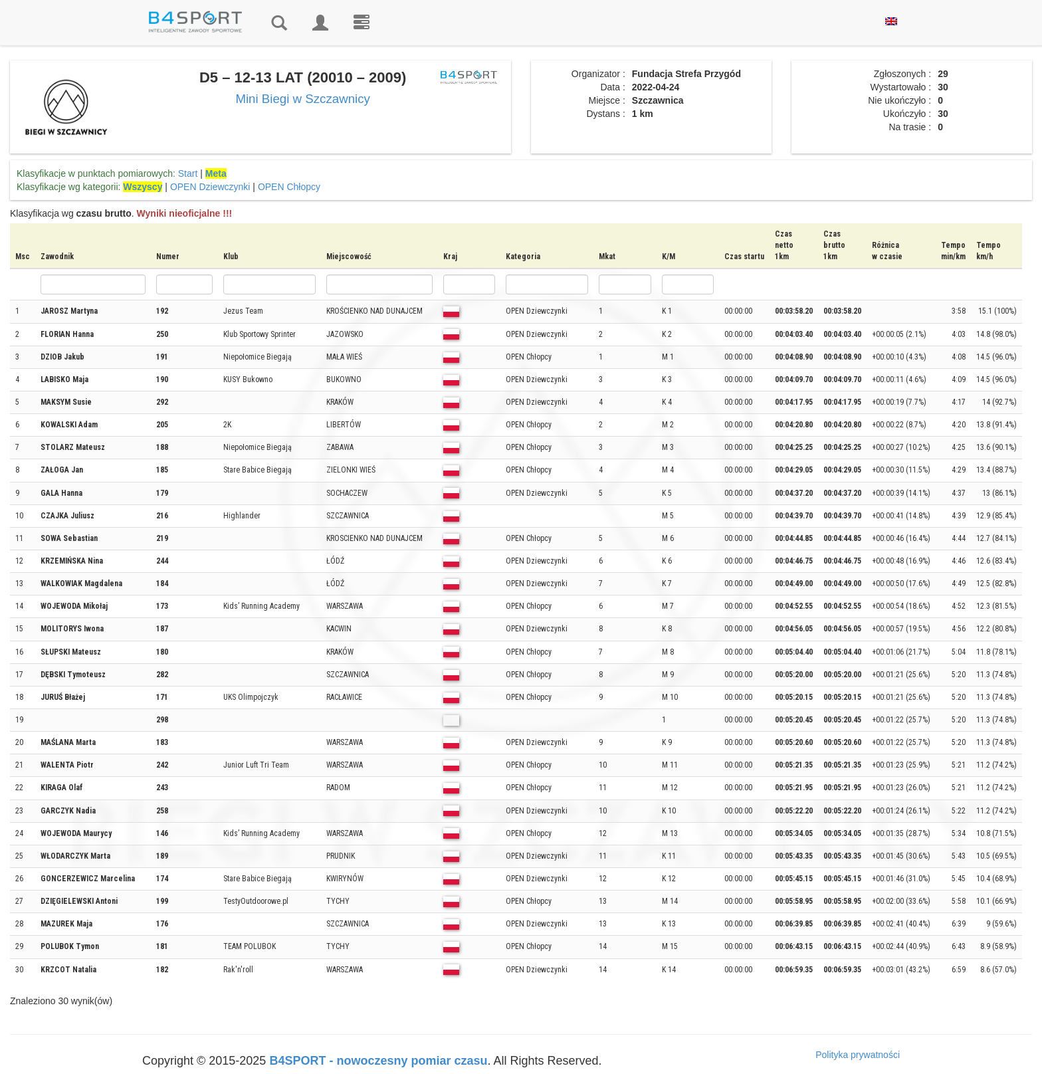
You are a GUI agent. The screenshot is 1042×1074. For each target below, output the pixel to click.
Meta (216, 173)
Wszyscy (142, 186)
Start (188, 173)
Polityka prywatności (857, 1054)
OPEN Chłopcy (289, 186)
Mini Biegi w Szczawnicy (302, 99)
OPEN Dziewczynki (210, 186)
